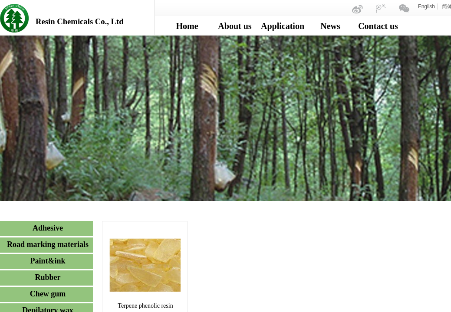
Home (187, 26)
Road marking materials (48, 244)
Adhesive (48, 228)
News (330, 26)
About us (234, 26)
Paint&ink (47, 261)
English (426, 6)
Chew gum (48, 293)
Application (282, 26)
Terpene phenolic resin (145, 305)
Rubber (47, 277)
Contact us (378, 26)
